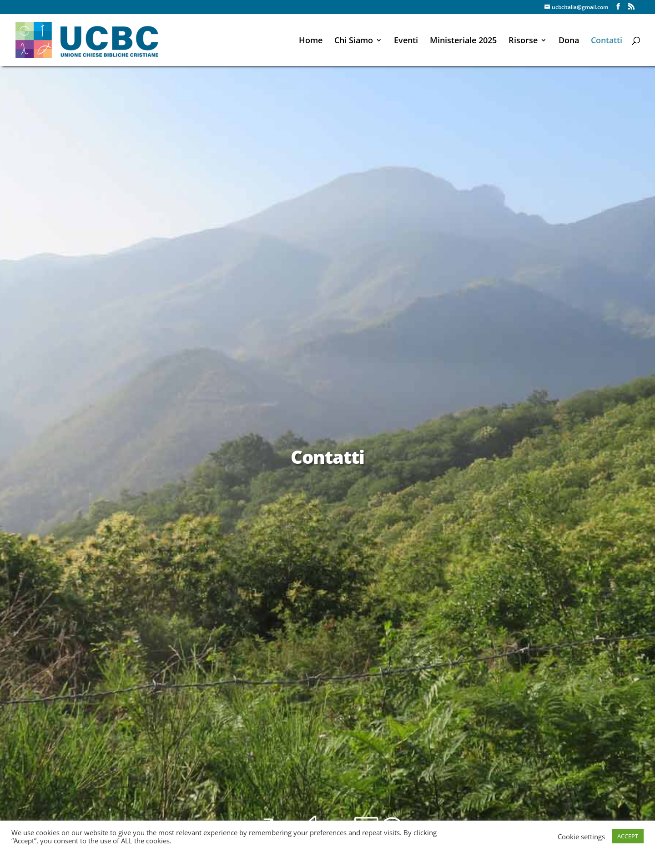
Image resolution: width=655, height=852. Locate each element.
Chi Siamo (353, 41)
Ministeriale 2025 (463, 41)
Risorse (523, 41)
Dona (569, 41)
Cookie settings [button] (581, 836)
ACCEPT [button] (627, 836)
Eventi (406, 41)
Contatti (606, 41)
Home (310, 41)
